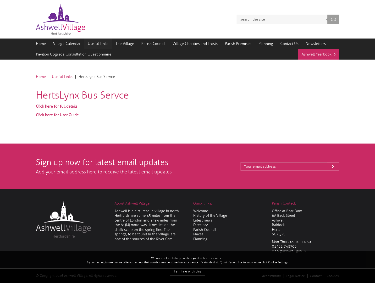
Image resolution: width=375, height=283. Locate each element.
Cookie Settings (278, 262)
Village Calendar (67, 43)
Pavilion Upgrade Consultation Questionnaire (73, 54)
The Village (125, 43)
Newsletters (316, 43)
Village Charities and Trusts (195, 43)
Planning (266, 43)
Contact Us (289, 43)
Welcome (200, 211)
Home (41, 43)
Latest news (202, 220)
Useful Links (98, 43)
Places (198, 234)
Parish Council (153, 43)
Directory (200, 225)
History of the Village (210, 215)
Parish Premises (238, 43)
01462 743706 (284, 246)
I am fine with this (187, 271)
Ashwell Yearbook (316, 54)
